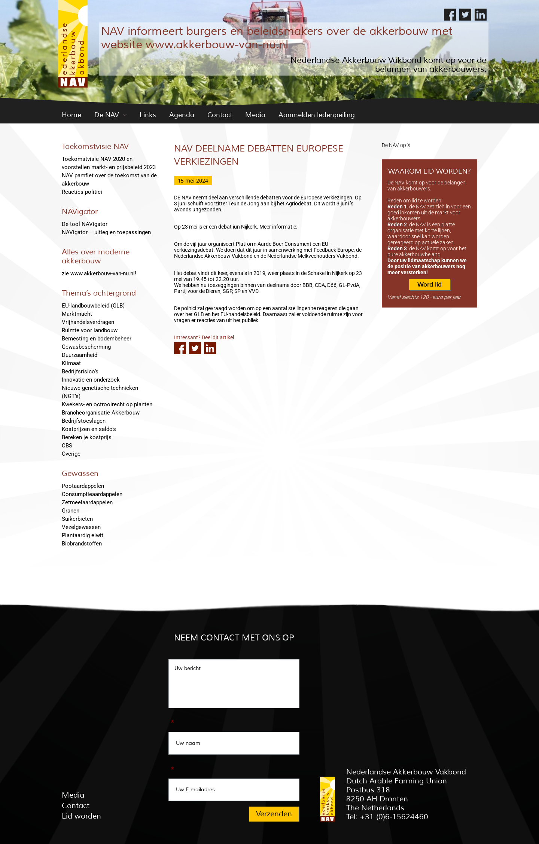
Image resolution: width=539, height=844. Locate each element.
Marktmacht (77, 314)
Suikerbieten (77, 519)
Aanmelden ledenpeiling (316, 115)
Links (148, 115)
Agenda (181, 115)
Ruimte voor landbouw (90, 330)
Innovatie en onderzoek (91, 379)
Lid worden (81, 816)
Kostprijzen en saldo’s (89, 429)
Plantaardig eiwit (82, 535)
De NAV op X (396, 145)
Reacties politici (82, 192)
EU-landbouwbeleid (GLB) (93, 305)
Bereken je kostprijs (87, 437)
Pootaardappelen (83, 486)
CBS (67, 445)
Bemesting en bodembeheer (96, 338)
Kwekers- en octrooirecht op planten (107, 404)
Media (255, 115)
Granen (70, 510)
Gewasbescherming (86, 346)
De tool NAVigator (84, 224)
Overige (71, 453)
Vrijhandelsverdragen (88, 322)
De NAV (106, 115)
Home (71, 115)
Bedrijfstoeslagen (84, 421)
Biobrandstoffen (82, 543)
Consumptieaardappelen (92, 494)
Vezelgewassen (81, 527)
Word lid (429, 284)
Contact (219, 115)
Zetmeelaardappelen (87, 502)
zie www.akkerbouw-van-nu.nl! (99, 273)
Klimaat (71, 363)
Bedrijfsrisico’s (80, 371)
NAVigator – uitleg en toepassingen (106, 232)
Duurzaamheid (79, 355)
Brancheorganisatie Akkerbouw (101, 412)
